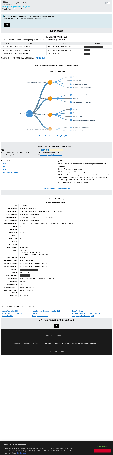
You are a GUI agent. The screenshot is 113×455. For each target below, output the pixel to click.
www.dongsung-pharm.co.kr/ (51, 155)
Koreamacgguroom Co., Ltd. (12, 313)
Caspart (35, 313)
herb (4, 167)
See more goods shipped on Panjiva (56, 188)
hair (4, 164)
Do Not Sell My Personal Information (85, 343)
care (4, 169)
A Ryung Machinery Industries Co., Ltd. (86, 313)
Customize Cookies (62, 343)
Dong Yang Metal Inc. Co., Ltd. (83, 316)
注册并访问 (45, 150)
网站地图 (26, 343)
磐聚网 (7, 3)
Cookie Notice (47, 343)
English (49, 335)
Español (58, 335)
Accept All (102, 453)
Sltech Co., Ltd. (7, 316)
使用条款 (17, 343)
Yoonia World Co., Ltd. (10, 311)
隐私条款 (36, 343)
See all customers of (58, 136)
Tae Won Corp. (77, 311)
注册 (7, 25)
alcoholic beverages (10, 172)
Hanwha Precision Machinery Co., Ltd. (46, 311)
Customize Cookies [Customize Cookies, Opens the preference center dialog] (102, 448)
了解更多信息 (40, 58)
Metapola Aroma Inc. (40, 316)
